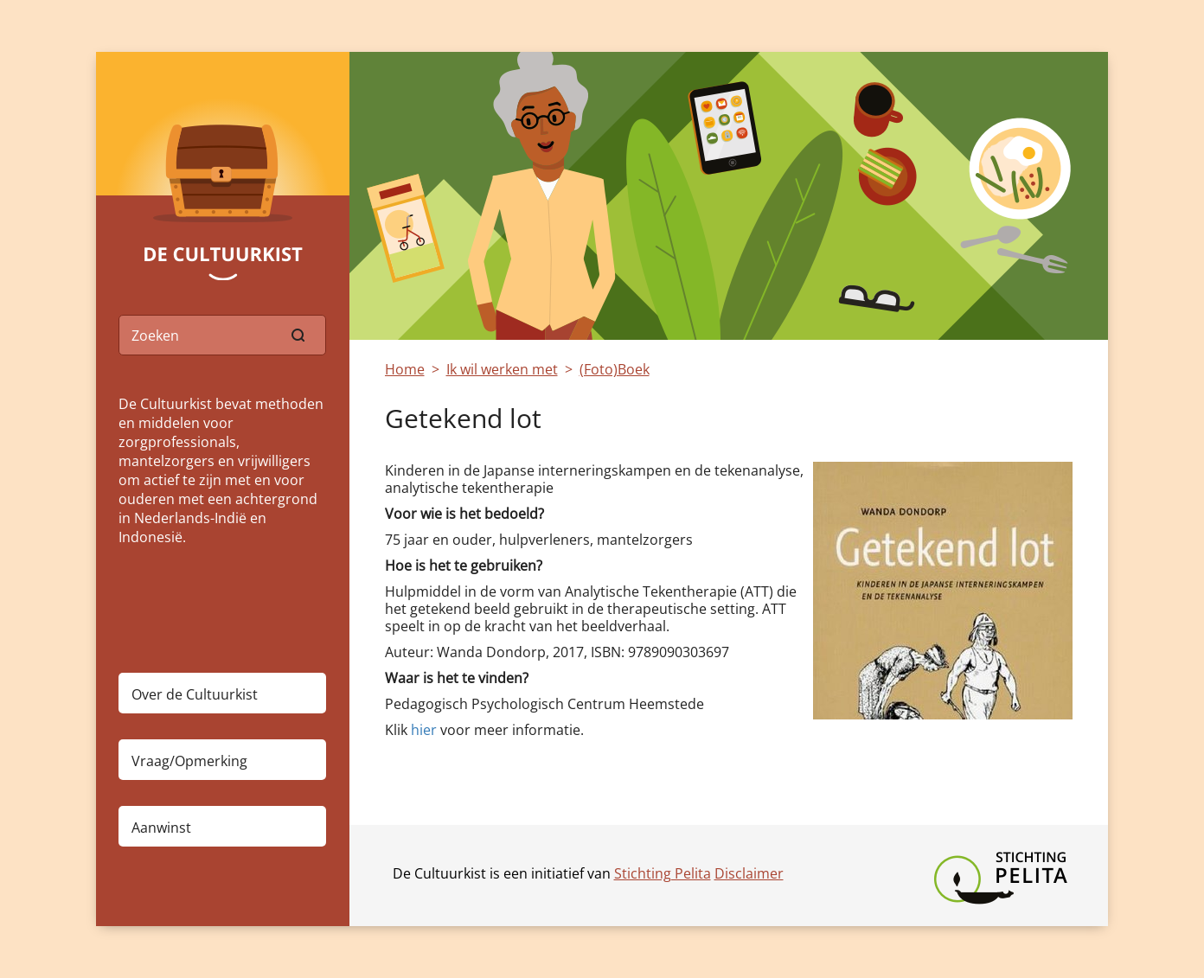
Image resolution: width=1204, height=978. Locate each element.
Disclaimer (749, 873)
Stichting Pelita (662, 873)
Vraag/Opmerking (189, 760)
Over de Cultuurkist (194, 694)
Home (405, 369)
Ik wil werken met (502, 369)
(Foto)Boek (615, 369)
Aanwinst (161, 827)
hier (422, 729)
